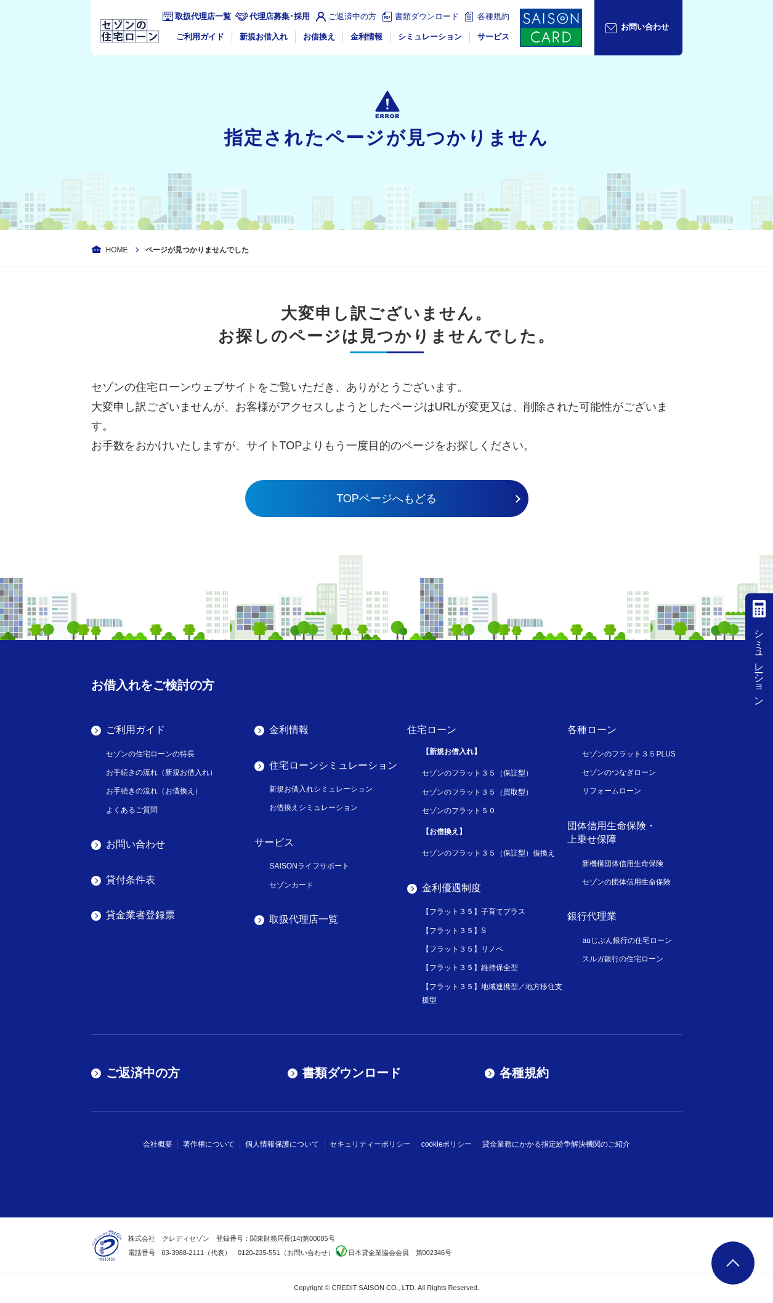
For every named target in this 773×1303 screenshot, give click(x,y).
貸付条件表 (130, 880)
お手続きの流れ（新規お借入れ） (161, 772)
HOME (117, 250)
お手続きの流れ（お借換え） (154, 791)
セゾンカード (291, 885)
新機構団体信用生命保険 (622, 863)
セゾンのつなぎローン (619, 772)
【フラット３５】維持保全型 (470, 967)
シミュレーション (430, 36)
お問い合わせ (135, 844)
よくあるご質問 (132, 810)
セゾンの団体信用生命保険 (626, 882)
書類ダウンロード (427, 16)
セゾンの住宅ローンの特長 (150, 754)
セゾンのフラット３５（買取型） (477, 792)
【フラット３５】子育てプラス (473, 911)
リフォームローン (611, 791)
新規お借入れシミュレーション (321, 789)
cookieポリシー (446, 1144)
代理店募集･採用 (279, 16)
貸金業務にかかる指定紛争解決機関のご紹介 (556, 1144)
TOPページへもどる (386, 498)
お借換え (319, 36)
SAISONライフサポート (309, 866)
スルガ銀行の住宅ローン (622, 959)
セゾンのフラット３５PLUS (628, 754)
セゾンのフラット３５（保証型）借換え (488, 853)
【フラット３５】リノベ (462, 949)
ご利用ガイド (200, 36)
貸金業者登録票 (140, 915)
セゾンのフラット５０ (459, 810)
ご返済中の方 (352, 16)
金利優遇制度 (451, 888)
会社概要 (157, 1144)
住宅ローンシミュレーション (333, 765)
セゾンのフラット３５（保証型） (477, 773)
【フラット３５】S (454, 930)
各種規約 (493, 16)
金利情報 (366, 36)
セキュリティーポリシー (370, 1144)
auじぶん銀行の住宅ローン (626, 940)
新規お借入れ (264, 36)
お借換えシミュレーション (313, 807)
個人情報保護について (282, 1144)
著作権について (209, 1144)
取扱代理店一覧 (203, 16)
